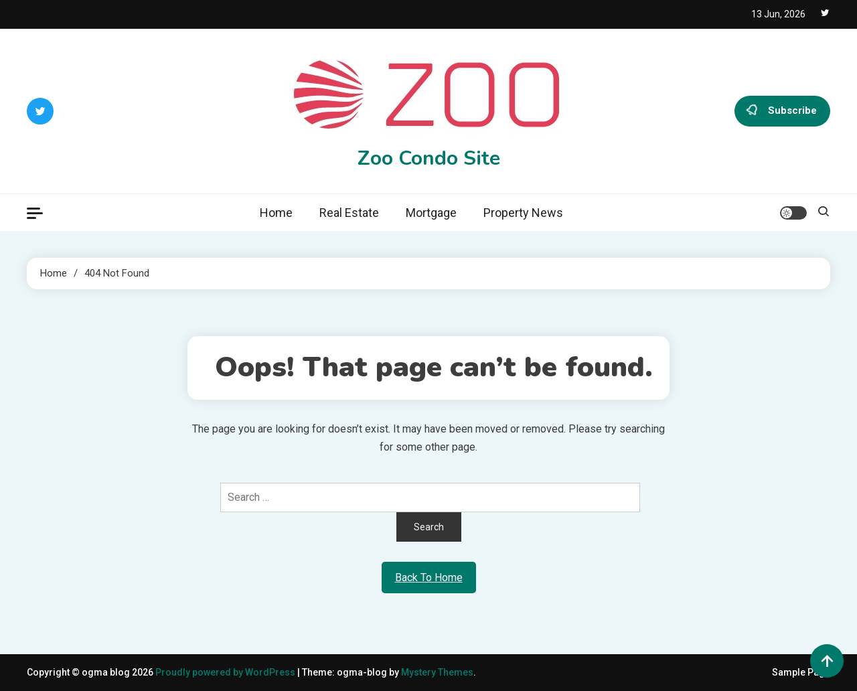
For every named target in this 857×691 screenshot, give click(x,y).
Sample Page (801, 672)
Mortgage (431, 213)
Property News (523, 213)
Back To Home (429, 577)
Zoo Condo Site (429, 158)
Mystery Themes (437, 672)
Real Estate (349, 213)
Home (276, 213)
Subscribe (782, 111)
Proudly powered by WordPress (226, 672)
